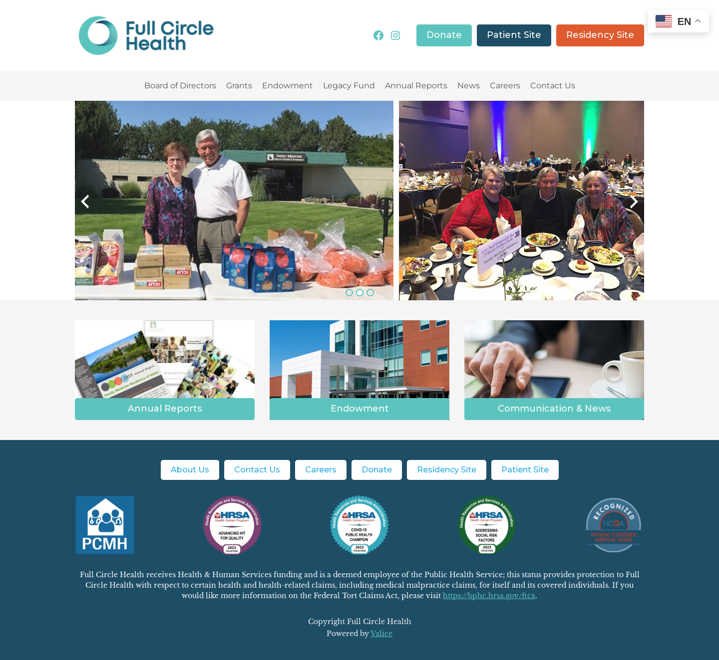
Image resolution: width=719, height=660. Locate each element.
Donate (444, 34)
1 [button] (349, 292)
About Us (190, 469)
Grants (239, 85)
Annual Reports (416, 85)
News (468, 85)
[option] (359, 200)
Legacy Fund (349, 85)
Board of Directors (180, 85)
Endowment (287, 85)
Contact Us (552, 85)
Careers (505, 85)
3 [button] (370, 292)
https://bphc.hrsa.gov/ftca (489, 595)
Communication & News (554, 408)
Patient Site (514, 34)
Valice (381, 633)
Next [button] (617, 209)
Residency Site (600, 34)
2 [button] (359, 292)
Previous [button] (108, 209)
